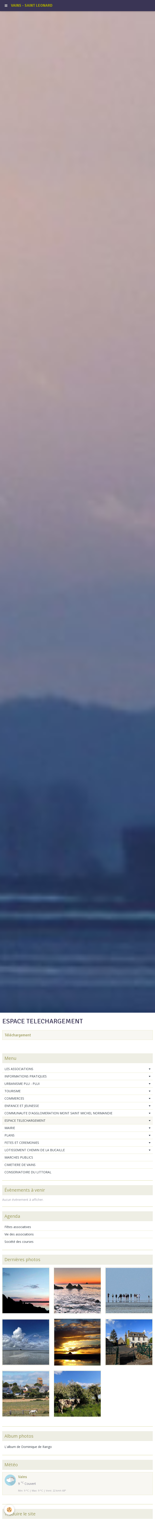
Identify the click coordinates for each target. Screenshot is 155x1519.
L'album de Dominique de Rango (28, 1447)
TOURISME (12, 1091)
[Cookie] (9, 1510)
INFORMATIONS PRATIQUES (25, 1076)
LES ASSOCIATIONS (18, 1069)
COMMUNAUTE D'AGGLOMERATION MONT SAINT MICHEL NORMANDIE (58, 1113)
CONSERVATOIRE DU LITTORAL (27, 1172)
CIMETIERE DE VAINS (20, 1165)
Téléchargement (18, 1035)
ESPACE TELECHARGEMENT (25, 1120)
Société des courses (19, 1241)
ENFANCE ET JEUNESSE (21, 1106)
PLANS (9, 1135)
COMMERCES (14, 1098)
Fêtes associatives (17, 1227)
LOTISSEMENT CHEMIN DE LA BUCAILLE (34, 1150)
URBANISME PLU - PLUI (22, 1083)
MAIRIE (9, 1128)
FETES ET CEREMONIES (21, 1142)
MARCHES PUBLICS (18, 1157)
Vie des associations (19, 1234)
